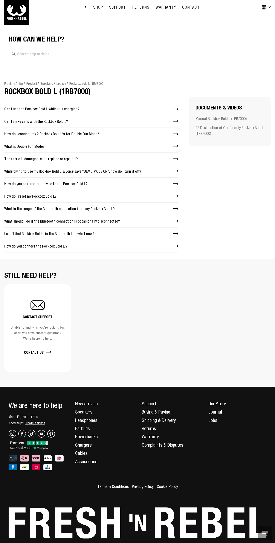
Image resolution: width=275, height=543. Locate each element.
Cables (81, 453)
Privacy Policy (143, 486)
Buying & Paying (156, 412)
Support (149, 403)
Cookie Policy (167, 486)
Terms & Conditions (113, 486)
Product (31, 83)
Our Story (217, 403)
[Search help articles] (65, 54)
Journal (215, 412)
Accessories (86, 461)
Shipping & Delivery (159, 420)
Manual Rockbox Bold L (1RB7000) (221, 118)
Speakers (46, 83)
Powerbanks (86, 436)
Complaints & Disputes (162, 445)
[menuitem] (117, 7)
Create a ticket (35, 423)
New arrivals (86, 403)
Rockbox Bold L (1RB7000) (86, 83)
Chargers (83, 445)
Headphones (86, 420)
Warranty (150, 436)
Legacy (61, 83)
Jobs (212, 420)
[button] (37, 328)
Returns (149, 428)
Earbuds (82, 428)
